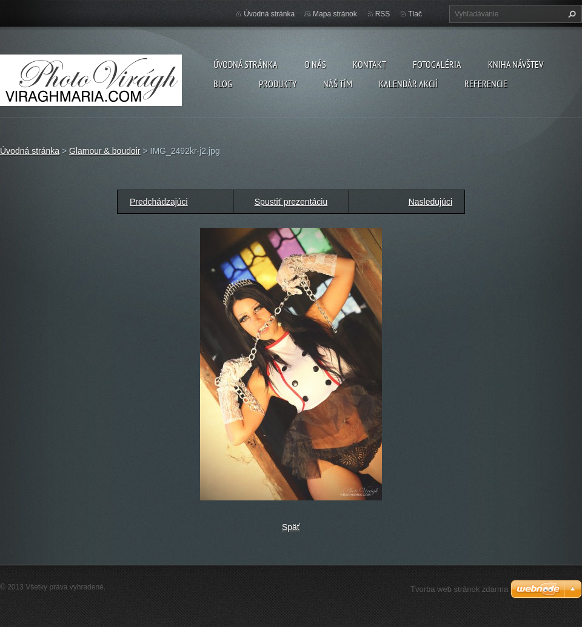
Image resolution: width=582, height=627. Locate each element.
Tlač (415, 14)
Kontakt (369, 64)
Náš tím (337, 84)
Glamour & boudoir (105, 151)
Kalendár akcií (408, 84)
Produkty (277, 84)
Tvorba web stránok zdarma (459, 589)
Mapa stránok (335, 14)
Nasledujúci (430, 202)
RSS (382, 14)
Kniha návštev (515, 64)
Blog (222, 84)
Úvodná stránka (245, 64)
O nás (315, 64)
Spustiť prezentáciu (291, 202)
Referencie (485, 84)
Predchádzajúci (159, 202)
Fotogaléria (437, 64)
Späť (291, 527)
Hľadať (570, 14)
